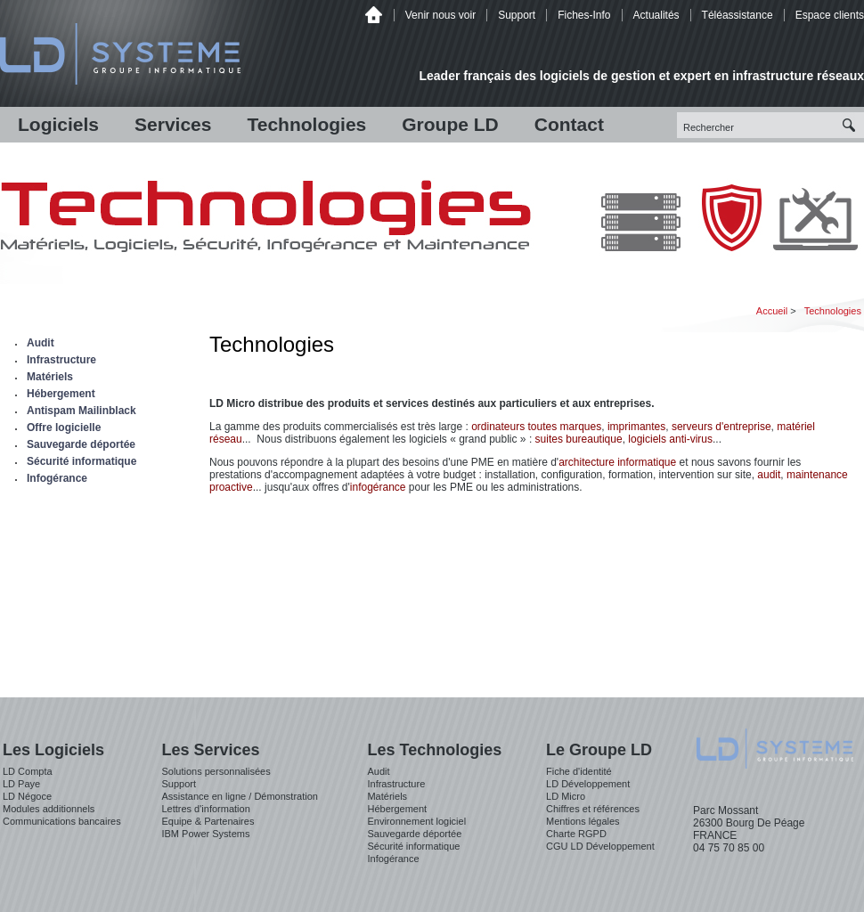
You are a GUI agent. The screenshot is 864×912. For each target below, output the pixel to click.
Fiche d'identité (579, 771)
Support (516, 15)
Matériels (50, 376)
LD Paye (21, 783)
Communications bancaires (62, 821)
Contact (569, 124)
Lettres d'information (205, 808)
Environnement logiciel (416, 821)
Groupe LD (450, 124)
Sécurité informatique (81, 461)
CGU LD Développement (600, 846)
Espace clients (829, 15)
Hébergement (61, 393)
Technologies (306, 124)
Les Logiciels (53, 750)
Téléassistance (737, 15)
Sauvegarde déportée (81, 444)
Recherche (851, 125)
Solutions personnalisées (215, 771)
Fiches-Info (584, 15)
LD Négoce (27, 796)
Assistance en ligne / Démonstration (239, 796)
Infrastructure (61, 360)
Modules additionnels (48, 808)
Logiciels (58, 124)
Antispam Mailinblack (81, 410)
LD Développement (588, 783)
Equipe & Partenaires (207, 821)
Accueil (373, 14)
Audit (40, 343)
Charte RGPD (576, 833)
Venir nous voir (440, 15)
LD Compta (28, 771)
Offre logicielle (64, 427)
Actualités (656, 15)
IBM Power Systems (205, 833)
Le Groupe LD (599, 750)
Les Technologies (434, 750)
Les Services (210, 750)
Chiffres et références (593, 808)
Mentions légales (583, 821)
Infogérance (57, 478)
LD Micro (565, 796)
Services (172, 124)
